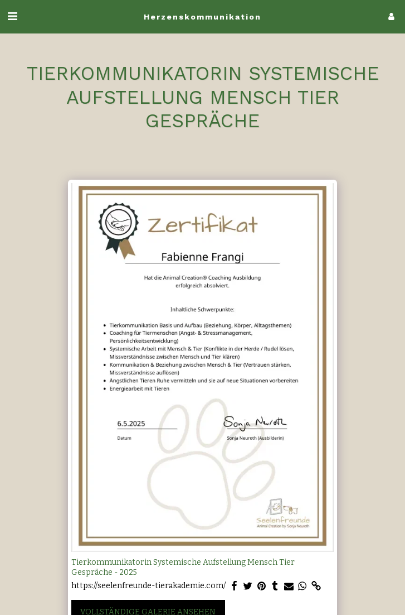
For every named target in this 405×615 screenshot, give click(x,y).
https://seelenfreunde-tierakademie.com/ (148, 585)
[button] (12, 16)
